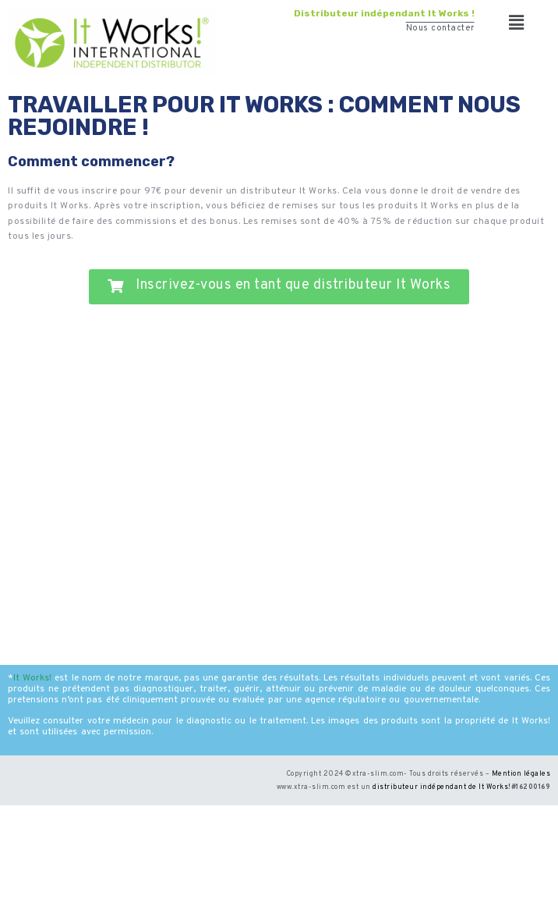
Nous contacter (440, 28)
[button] (516, 23)
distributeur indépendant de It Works (440, 787)
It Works (31, 678)
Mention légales (521, 773)
